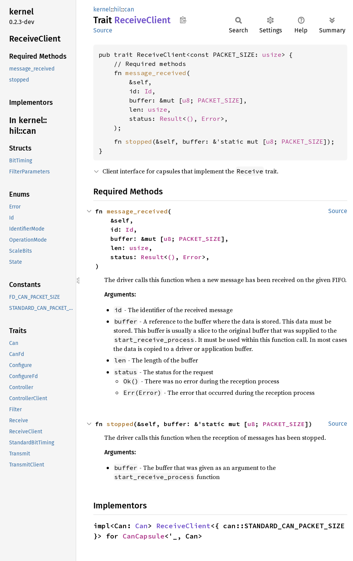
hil (117, 9)
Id (148, 91)
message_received (155, 73)
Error (210, 118)
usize (271, 54)
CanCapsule (144, 536)
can (129, 9)
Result (171, 118)
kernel (102, 9)
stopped (138, 141)
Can (141, 525)
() (190, 118)
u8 (186, 100)
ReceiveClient (183, 525)
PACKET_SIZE (219, 100)
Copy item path (183, 19)
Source (102, 30)
